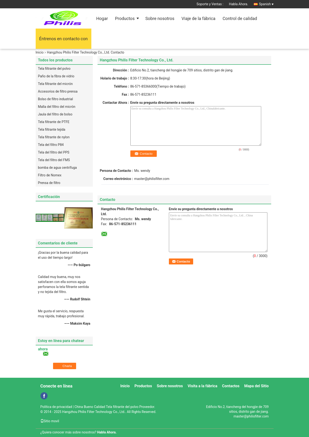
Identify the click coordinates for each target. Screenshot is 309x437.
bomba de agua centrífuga (57, 167)
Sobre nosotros (159, 18)
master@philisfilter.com (151, 179)
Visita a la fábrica (202, 386)
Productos (125, 18)
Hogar (102, 18)
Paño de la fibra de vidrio (56, 76)
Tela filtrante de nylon (54, 137)
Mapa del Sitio (256, 386)
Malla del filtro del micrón (56, 107)
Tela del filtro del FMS (54, 160)
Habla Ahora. (238, 4)
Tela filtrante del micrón (55, 84)
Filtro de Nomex (50, 175)
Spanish (266, 4)
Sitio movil (49, 421)
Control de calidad (240, 18)
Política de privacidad (56, 407)
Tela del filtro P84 (51, 145)
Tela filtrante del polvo (54, 68)
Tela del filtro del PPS (53, 152)
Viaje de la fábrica (198, 18)
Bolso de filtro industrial (55, 99)
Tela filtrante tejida (51, 129)
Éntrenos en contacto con (63, 38)
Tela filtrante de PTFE (53, 122)
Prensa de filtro (49, 183)
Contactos (231, 386)
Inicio (40, 52)
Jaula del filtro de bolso (55, 114)
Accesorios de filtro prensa (58, 91)
